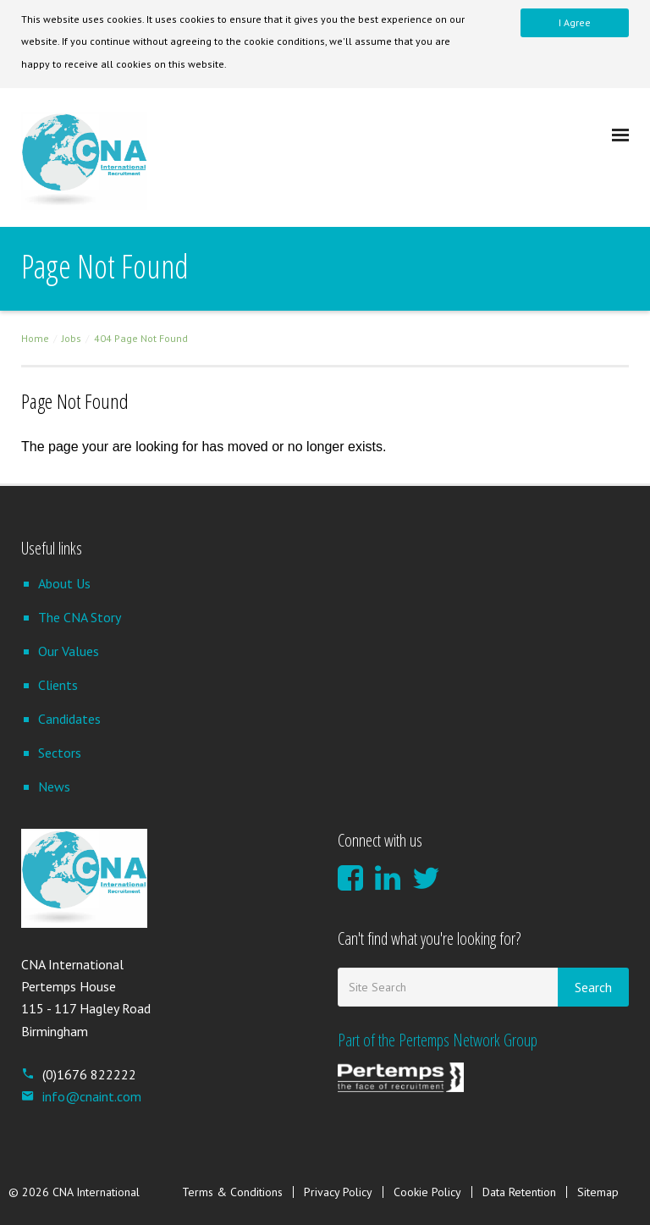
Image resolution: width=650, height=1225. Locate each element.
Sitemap (598, 1192)
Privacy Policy (338, 1192)
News (54, 786)
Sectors (59, 752)
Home (35, 338)
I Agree (575, 22)
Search (593, 987)
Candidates (69, 718)
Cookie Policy (427, 1192)
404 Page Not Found (141, 338)
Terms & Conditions (232, 1192)
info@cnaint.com (81, 1096)
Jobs (71, 338)
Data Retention (519, 1192)
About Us (64, 583)
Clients (58, 684)
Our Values (68, 651)
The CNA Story (79, 617)
